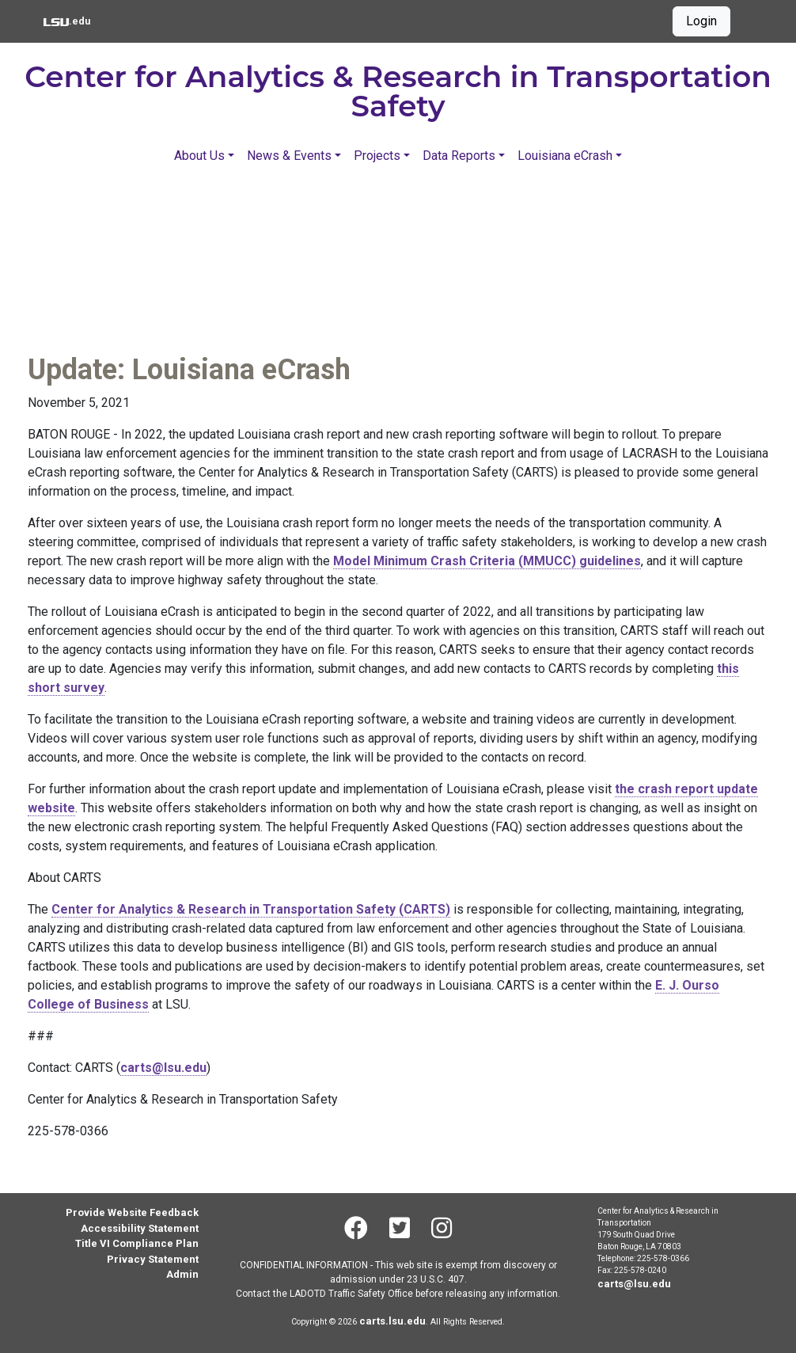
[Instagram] (442, 1228)
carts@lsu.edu (163, 1067)
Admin (182, 1274)
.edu (67, 20)
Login (701, 21)
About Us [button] (199, 155)
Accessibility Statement (140, 1228)
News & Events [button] (289, 155)
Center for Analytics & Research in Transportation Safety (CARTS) (250, 909)
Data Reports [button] (459, 155)
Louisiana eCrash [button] (564, 155)
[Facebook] (355, 1228)
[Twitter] (399, 1228)
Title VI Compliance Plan (137, 1243)
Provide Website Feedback (132, 1212)
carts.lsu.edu (392, 1321)
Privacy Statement (153, 1259)
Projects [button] (377, 155)
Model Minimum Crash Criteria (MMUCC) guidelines (487, 560)
